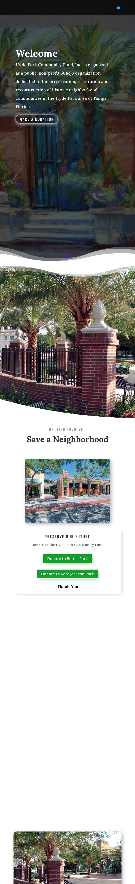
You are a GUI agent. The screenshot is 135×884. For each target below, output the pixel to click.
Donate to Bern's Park (67, 558)
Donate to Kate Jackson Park (67, 573)
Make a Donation (37, 119)
